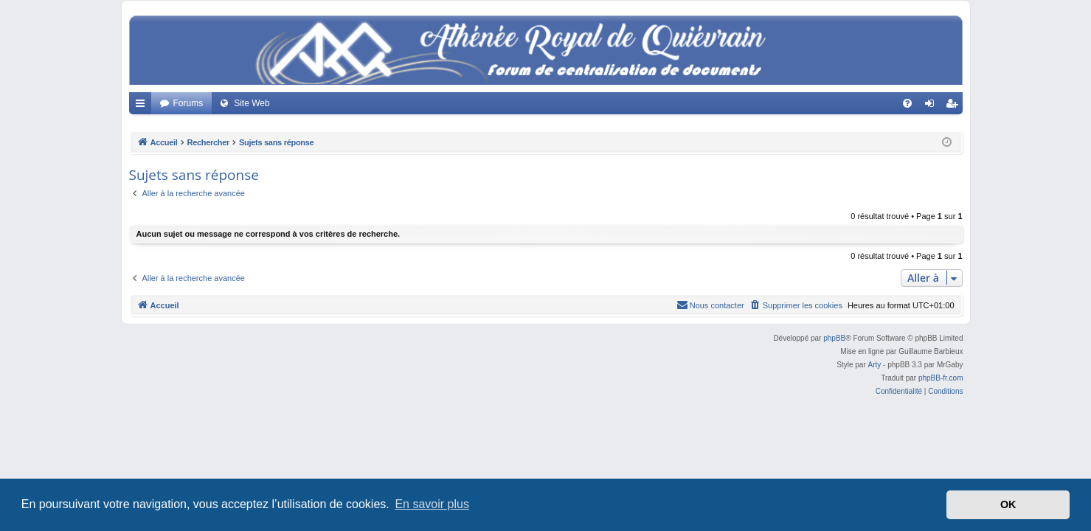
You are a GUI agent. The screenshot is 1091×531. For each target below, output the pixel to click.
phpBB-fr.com (940, 378)
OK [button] (1008, 504)
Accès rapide (143, 106)
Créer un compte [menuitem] (954, 106)
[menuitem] (907, 103)
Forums (188, 103)
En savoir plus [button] (432, 504)
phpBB (834, 338)
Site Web (251, 103)
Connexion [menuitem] (932, 106)
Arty (875, 365)
